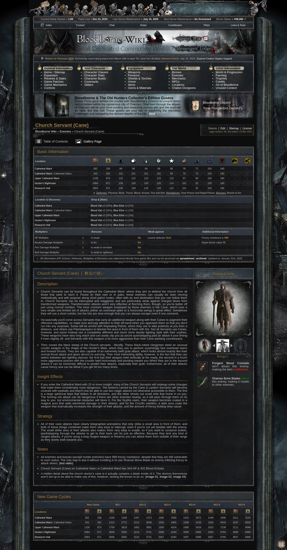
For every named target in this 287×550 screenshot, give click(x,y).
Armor (132, 81)
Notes (143, 25)
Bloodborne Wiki (46, 131)
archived (201, 258)
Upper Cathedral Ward (47, 178)
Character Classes (96, 72)
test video (66, 463)
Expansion (51, 75)
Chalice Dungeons (184, 88)
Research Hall (42, 188)
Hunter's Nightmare (45, 183)
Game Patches (53, 81)
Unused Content (226, 88)
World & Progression (229, 72)
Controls (49, 88)
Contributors (175, 25)
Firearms (133, 75)
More (152, 113)
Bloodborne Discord (216, 102)
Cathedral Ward (43, 168)
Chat (111, 25)
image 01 (152, 476)
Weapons (134, 72)
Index (49, 25)
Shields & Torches (139, 78)
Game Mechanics (55, 84)
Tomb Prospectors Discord (221, 108)
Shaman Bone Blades (226, 378)
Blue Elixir (118, 205)
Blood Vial (96, 205)
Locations (178, 84)
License (247, 128)
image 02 (166, 476)
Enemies (177, 75)
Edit (223, 128)
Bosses (177, 72)
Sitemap (59, 72)
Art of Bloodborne (227, 84)
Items (131, 84)
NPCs (176, 81)
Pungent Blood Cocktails (230, 363)
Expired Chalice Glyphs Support (214, 58)
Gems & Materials (139, 88)
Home (48, 72)
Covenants (91, 81)
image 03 (179, 476)
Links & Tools (238, 25)
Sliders (88, 84)
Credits (220, 81)
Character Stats (94, 75)
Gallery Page (92, 141)
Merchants (179, 78)
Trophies (221, 78)
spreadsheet (187, 258)
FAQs (207, 25)
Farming (221, 75)
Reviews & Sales (55, 78)
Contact (80, 25)
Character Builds (95, 78)
